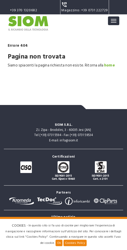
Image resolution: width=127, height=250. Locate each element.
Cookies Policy (75, 243)
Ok (59, 243)
